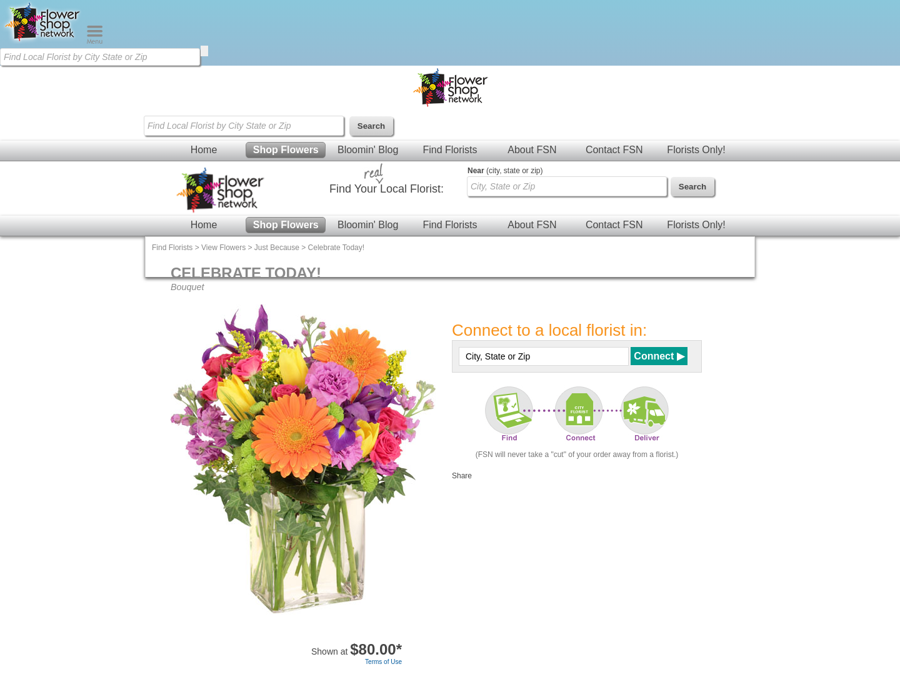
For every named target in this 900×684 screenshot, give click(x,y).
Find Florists (449, 149)
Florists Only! (696, 149)
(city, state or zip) (505, 170)
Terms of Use (383, 661)
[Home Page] (43, 41)
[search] (204, 51)
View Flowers (223, 247)
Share (462, 475)
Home (204, 149)
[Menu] (94, 41)
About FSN (532, 149)
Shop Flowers (286, 149)
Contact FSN (614, 149)
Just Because (276, 247)
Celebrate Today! (336, 247)
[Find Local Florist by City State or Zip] (100, 57)
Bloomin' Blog (368, 149)
